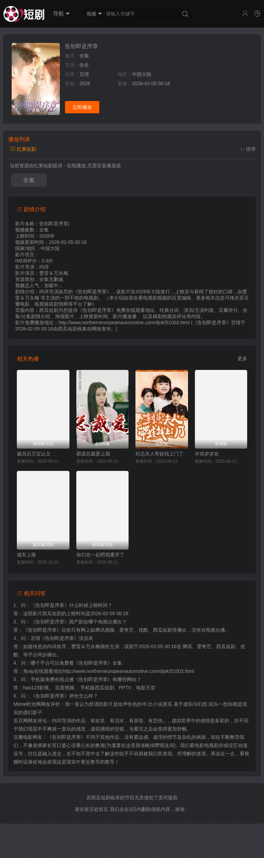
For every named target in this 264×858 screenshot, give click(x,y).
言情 (84, 74)
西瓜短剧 (67, 328)
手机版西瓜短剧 (97, 687)
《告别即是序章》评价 (55, 696)
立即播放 (82, 107)
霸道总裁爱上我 (93, 453)
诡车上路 (26, 554)
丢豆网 (20, 720)
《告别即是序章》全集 (98, 663)
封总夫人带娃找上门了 (159, 453)
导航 (61, 14)
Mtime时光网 (27, 704)
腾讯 (187, 646)
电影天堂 (145, 687)
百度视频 (64, 687)
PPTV (125, 687)
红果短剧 (23, 149)
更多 (242, 358)
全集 (29, 180)
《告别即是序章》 (50, 605)
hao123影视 (36, 687)
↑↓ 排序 (248, 149)
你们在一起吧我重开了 (100, 554)
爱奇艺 (204, 646)
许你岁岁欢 (207, 453)
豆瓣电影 (23, 737)
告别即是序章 (81, 46)
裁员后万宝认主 (34, 453)
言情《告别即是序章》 (55, 638)
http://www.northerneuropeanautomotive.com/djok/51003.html (128, 671)
